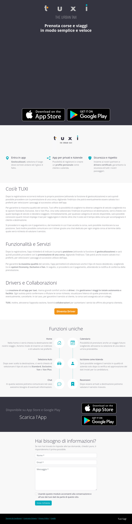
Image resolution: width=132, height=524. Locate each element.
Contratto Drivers (30, 518)
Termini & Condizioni (14, 518)
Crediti (53, 518)
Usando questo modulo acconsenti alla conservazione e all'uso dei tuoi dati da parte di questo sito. (64, 495)
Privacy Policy (44, 518)
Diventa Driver (66, 311)
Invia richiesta (43, 503)
